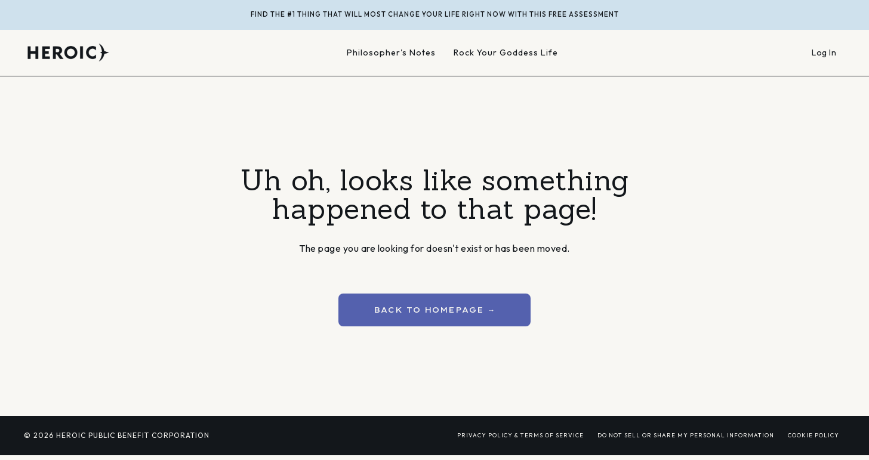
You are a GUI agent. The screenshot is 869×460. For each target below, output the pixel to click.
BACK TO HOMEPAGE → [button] (435, 309)
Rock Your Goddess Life (506, 52)
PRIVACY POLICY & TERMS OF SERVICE (520, 435)
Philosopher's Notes (390, 52)
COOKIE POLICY (813, 435)
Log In (824, 52)
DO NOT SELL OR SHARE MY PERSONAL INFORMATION (685, 435)
